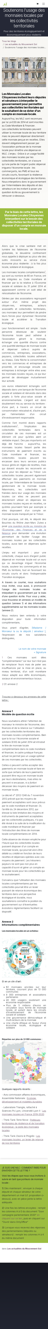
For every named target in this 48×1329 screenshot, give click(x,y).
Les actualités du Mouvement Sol (21, 44)
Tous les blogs (9, 41)
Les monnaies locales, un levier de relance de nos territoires (22, 1139)
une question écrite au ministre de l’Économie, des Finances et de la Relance (24, 530)
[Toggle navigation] (43, 3)
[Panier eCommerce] (37, 3)
